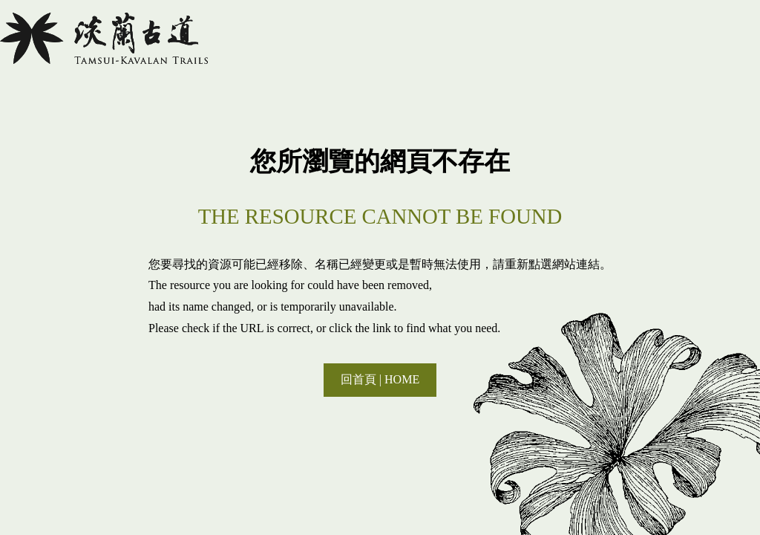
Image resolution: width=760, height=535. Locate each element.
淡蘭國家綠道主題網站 (104, 38)
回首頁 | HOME (380, 379)
